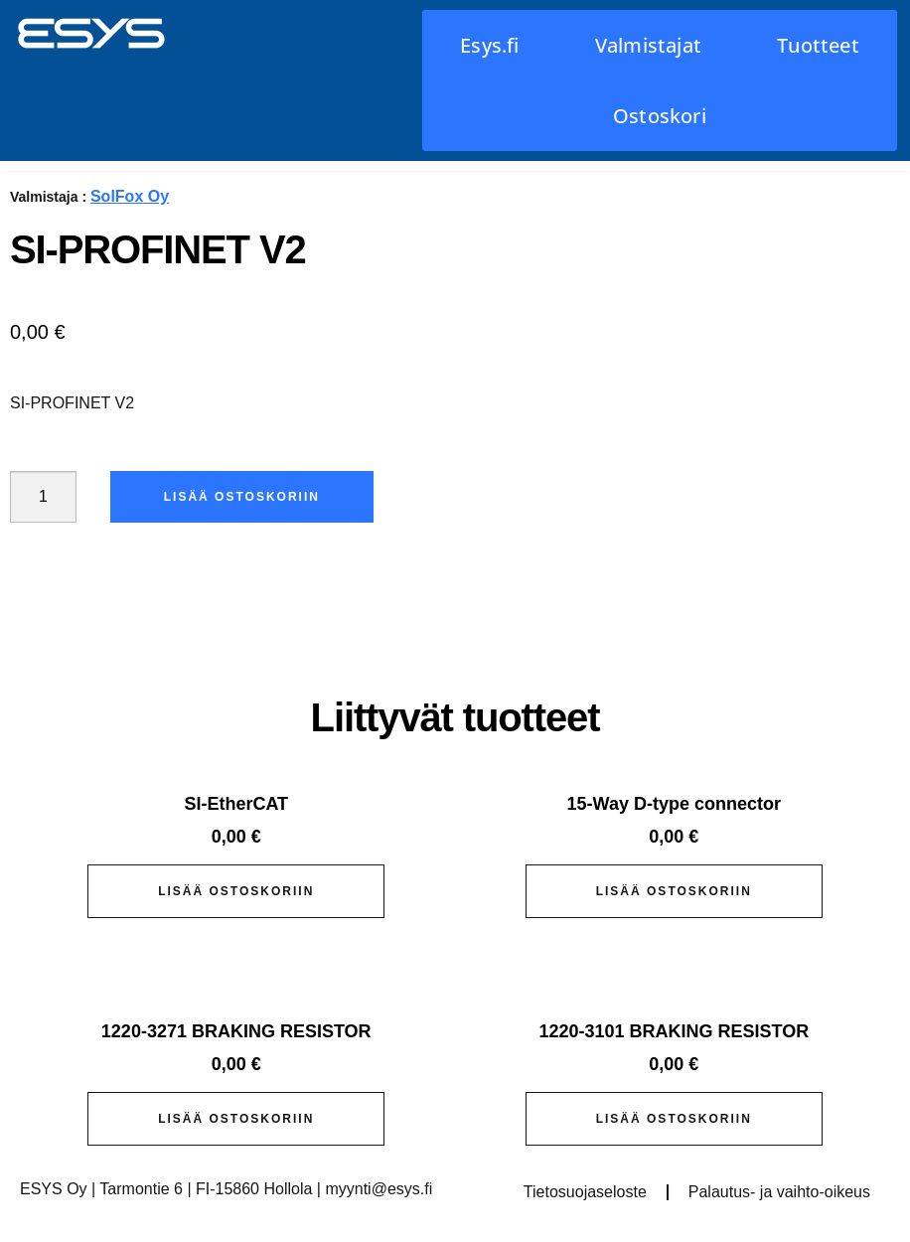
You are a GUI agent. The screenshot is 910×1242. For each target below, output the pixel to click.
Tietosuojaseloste (585, 1191)
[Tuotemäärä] (43, 497)
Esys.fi (489, 45)
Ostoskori (659, 115)
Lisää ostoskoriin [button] (236, 891)
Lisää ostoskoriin (243, 497)
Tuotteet (818, 45)
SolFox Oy (129, 196)
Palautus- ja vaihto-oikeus (779, 1191)
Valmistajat (648, 45)
